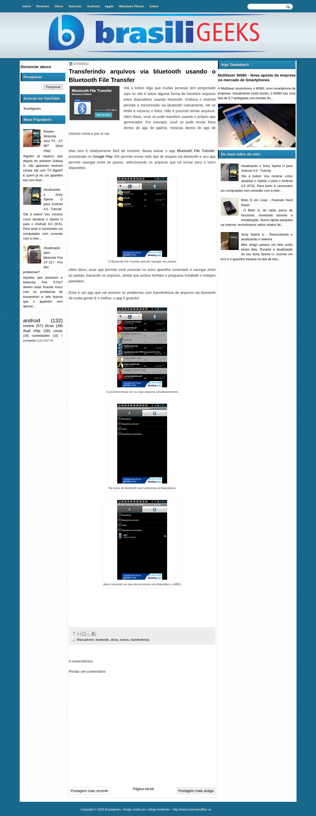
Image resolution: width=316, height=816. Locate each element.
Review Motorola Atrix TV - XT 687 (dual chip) (53, 141)
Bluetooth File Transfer (196, 151)
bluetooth (102, 640)
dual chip (32, 330)
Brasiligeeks (32, 108)
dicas (114, 640)
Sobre (153, 6)
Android (93, 6)
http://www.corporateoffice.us (192, 809)
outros (124, 640)
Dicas (59, 6)
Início (27, 6)
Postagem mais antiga (195, 791)
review (28, 326)
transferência (140, 640)
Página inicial (143, 789)
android (31, 320)
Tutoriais (75, 6)
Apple (109, 6)
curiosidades (41, 335)
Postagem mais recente (89, 791)
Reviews (42, 6)
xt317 (46, 340)
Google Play (102, 157)
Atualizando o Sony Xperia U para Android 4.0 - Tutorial (53, 199)
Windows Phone (131, 6)
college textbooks (158, 809)
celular (58, 331)
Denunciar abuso (36, 67)
